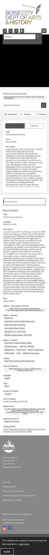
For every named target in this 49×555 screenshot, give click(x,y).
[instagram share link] (5, 528)
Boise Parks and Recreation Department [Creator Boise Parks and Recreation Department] (20, 361)
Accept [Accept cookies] (7, 552)
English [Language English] (7, 378)
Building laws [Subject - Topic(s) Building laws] (10, 350)
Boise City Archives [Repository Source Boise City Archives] (12, 422)
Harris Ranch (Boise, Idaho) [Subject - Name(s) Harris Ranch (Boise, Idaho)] (15, 328)
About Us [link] (6, 482)
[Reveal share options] (10, 31)
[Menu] (43, 30)
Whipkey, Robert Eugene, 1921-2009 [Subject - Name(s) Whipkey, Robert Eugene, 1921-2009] (18, 335)
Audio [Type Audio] (7, 386)
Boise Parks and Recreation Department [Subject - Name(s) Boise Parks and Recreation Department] (20, 321)
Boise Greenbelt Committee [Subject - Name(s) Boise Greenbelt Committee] (15, 325)
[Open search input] (5, 31)
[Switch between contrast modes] (22, 31)
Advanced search (10, 41)
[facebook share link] (10, 528)
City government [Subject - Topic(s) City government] (11, 346)
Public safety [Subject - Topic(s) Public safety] (9, 353)
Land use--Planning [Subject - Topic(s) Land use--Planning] (26, 346)
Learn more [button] (23, 544)
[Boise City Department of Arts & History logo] (23, 14)
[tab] (15, 125)
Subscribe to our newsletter (13, 520)
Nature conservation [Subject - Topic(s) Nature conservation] (36, 350)
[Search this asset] (22, 105)
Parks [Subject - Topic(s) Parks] (19, 353)
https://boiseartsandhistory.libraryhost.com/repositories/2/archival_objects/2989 (24, 430)
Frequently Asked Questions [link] (13, 491)
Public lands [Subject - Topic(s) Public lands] (21, 350)
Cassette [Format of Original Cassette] (8, 394)
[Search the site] (19, 36)
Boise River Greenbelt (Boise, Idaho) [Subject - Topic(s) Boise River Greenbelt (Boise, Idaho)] (18, 343)
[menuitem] (24, 482)
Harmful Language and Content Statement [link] (19, 496)
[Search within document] (43, 105)
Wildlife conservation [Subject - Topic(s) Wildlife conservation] (31, 353)
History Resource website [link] (12, 500)
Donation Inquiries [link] (9, 487)
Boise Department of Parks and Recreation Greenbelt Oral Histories (24, 97)
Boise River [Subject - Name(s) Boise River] (9, 318)
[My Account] (16, 31)
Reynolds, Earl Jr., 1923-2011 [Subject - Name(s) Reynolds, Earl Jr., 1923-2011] (15, 332)
